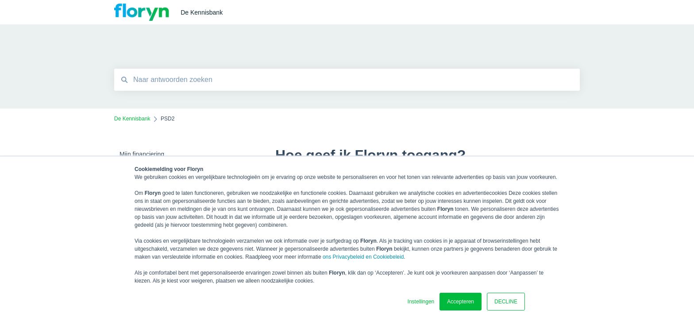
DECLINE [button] (505, 302)
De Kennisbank (202, 12)
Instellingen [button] (421, 302)
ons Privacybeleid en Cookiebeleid (363, 257)
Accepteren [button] (460, 302)
